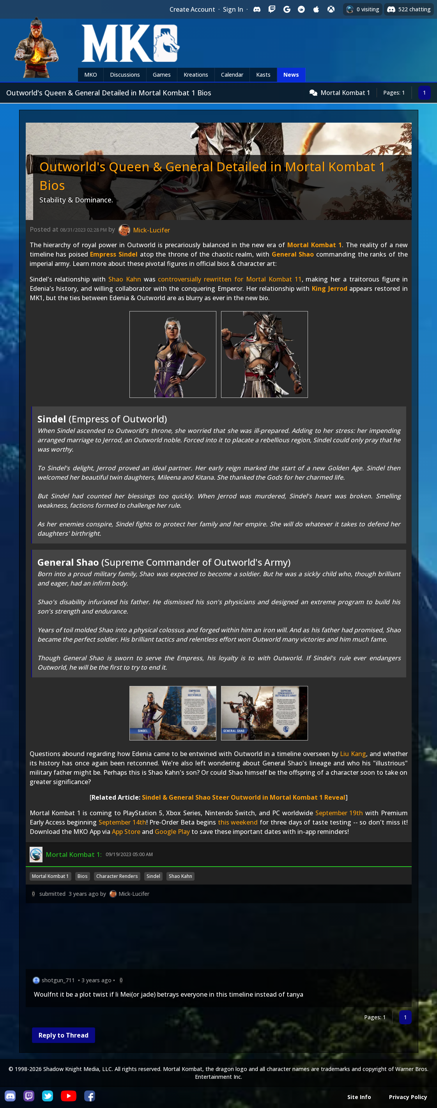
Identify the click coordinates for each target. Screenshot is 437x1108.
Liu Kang (353, 753)
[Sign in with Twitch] (272, 9)
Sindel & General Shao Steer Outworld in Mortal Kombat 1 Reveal (243, 797)
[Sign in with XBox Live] (331, 9)
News (291, 74)
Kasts (263, 74)
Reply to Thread (63, 1035)
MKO (90, 74)
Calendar (232, 74)
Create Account (192, 9)
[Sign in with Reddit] (301, 9)
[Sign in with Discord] (257, 9)
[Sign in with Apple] (316, 9)
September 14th (122, 822)
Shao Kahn (124, 279)
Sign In (233, 9)
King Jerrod (329, 288)
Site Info (359, 1097)
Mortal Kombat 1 (345, 92)
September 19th (339, 813)
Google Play (172, 831)
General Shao (293, 254)
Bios (83, 876)
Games (162, 74)
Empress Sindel (114, 254)
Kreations (196, 74)
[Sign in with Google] (286, 9)
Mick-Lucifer (134, 893)
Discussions (125, 74)
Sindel (153, 876)
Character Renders (117, 876)
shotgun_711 (58, 980)
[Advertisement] (219, 938)
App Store (126, 831)
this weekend (238, 822)
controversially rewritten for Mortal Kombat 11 (229, 279)
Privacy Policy (408, 1097)
